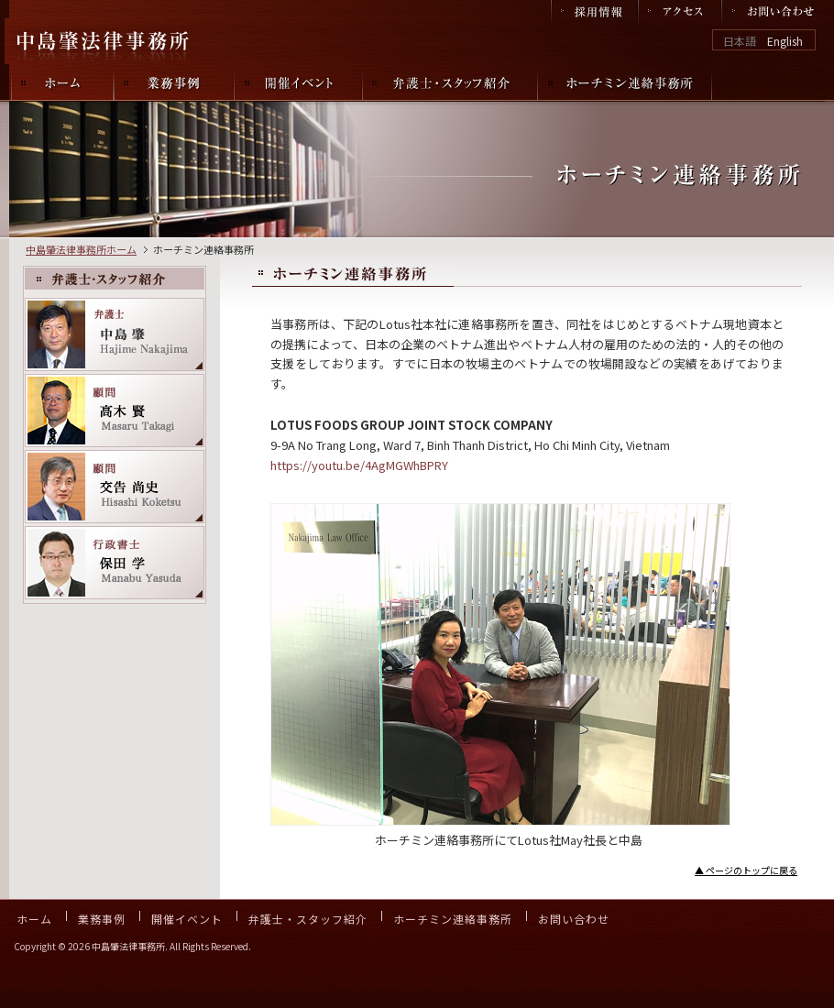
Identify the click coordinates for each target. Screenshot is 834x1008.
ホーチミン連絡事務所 (452, 918)
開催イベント (187, 918)
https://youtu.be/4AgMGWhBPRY (359, 465)
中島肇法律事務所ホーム (81, 249)
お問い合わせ (573, 918)
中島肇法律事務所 (105, 41)
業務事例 (102, 918)
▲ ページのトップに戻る (746, 870)
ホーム (34, 918)
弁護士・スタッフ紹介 (308, 918)
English (785, 41)
